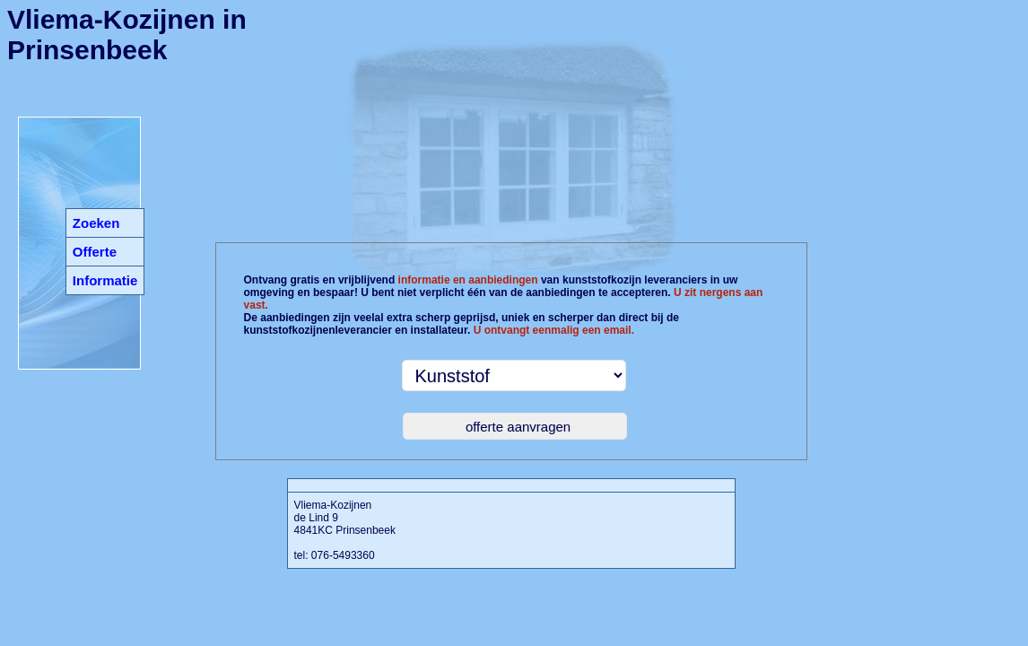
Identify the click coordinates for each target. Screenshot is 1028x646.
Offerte (95, 251)
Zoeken (96, 223)
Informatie (105, 280)
